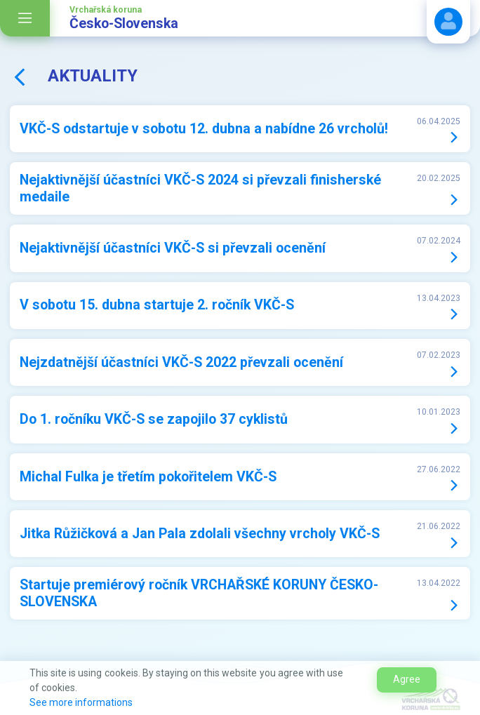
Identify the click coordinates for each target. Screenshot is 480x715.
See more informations (81, 702)
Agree (406, 679)
